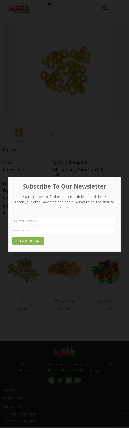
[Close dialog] (116, 181)
